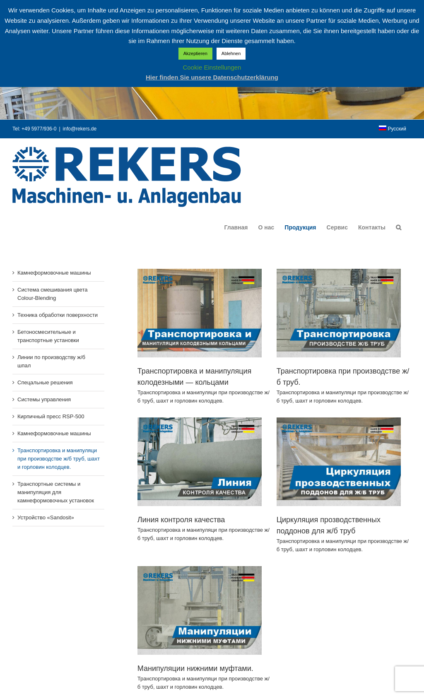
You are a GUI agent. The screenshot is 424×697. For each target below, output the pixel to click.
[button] (398, 227)
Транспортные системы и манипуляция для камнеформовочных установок (55, 492)
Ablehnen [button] (231, 53)
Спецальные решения (45, 382)
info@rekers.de (80, 129)
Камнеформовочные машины (54, 273)
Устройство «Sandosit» (45, 517)
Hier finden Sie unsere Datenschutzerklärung (212, 77)
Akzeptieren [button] (195, 53)
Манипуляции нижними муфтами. (202, 658)
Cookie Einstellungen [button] (212, 67)
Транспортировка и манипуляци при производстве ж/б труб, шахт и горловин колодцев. (58, 458)
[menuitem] (392, 129)
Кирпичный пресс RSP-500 (50, 416)
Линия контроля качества (195, 508)
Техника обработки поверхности (57, 315)
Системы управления (44, 399)
